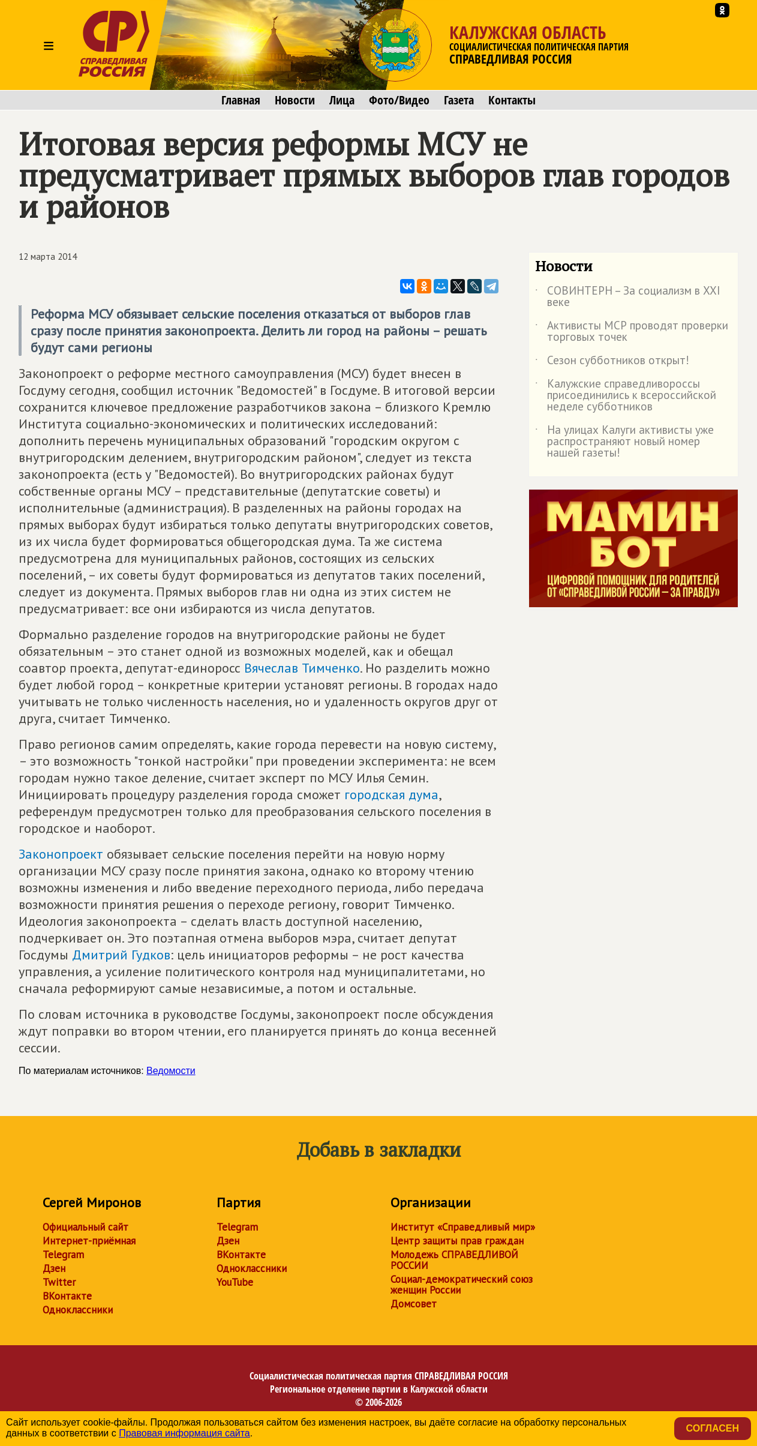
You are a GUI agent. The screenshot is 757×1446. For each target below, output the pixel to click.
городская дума (391, 794)
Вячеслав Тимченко (302, 667)
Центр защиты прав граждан (457, 1240)
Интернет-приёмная (89, 1240)
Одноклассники (78, 1309)
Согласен (712, 1428)
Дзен (54, 1268)
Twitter (59, 1282)
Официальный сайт (85, 1227)
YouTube (235, 1282)
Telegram (63, 1254)
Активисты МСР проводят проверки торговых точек (631, 332)
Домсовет (413, 1303)
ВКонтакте (67, 1296)
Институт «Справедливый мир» (462, 1227)
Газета (459, 100)
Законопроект (61, 853)
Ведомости (171, 1071)
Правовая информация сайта (184, 1433)
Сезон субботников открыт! (612, 362)
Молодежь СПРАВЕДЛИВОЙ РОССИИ (454, 1260)
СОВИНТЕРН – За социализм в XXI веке (627, 297)
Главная (240, 100)
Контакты (512, 100)
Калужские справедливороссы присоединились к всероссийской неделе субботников (625, 395)
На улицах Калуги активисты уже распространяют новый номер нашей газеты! (624, 442)
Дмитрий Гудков (121, 954)
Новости (295, 100)
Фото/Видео (399, 100)
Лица (342, 100)
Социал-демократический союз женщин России (461, 1284)
